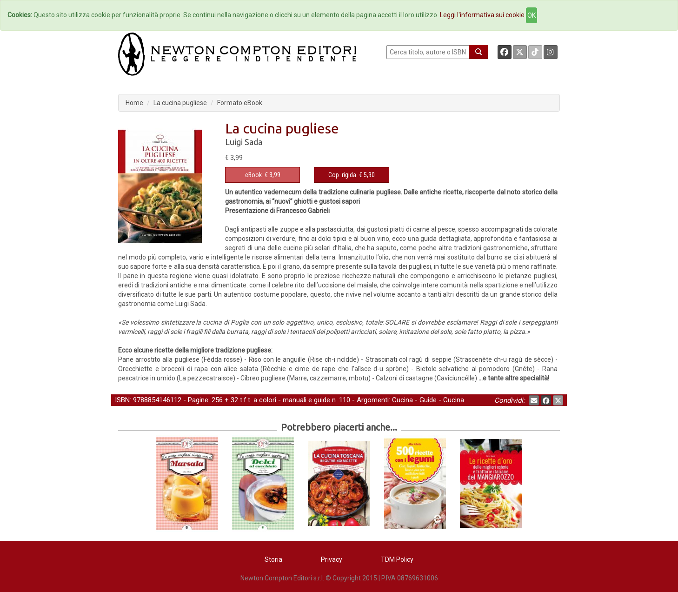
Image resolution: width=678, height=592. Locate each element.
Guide (428, 400)
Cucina (402, 400)
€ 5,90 (351, 175)
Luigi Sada (243, 141)
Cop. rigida (342, 175)
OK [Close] (531, 15)
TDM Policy (397, 559)
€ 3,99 (262, 175)
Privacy (331, 559)
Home (134, 102)
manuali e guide (306, 400)
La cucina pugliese (180, 102)
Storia (273, 559)
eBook (253, 175)
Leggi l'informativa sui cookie (482, 15)
